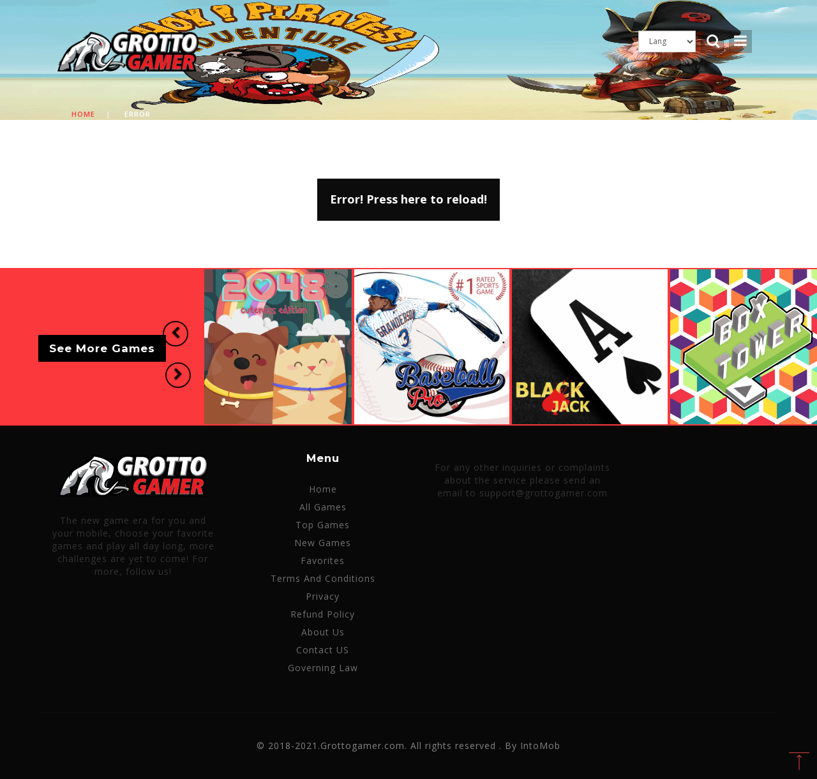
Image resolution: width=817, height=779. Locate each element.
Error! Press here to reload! (408, 199)
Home (83, 114)
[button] (175, 334)
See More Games (102, 348)
